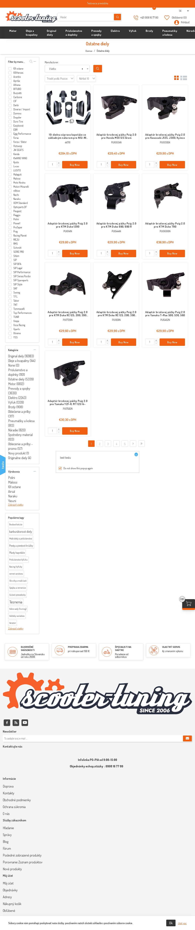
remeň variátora (16, 573)
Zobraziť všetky (15, 504)
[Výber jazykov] (183, 11)
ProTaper (17, 227)
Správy (7, 835)
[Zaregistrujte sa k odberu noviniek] (97, 738)
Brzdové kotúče (15, 524)
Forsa (16, 137)
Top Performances (22, 312)
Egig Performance (22, 133)
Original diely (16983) (21, 356)
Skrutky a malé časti (18, 580)
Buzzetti (17, 93)
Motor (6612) (16, 384)
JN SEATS (18, 150)
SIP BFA (17, 264)
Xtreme (17, 333)
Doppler (17, 117)
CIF (15, 101)
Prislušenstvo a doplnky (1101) (17, 372)
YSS (15, 337)
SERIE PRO (18, 251)
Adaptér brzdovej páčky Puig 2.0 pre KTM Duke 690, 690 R (116, 225)
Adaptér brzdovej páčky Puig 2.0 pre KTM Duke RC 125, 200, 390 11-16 (67, 313)
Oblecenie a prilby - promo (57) (20, 446)
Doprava (8, 786)
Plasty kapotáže (17, 552)
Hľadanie (117, 17)
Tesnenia (15, 602)
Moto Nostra (19, 182)
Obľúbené (9, 911)
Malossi (16, 178)
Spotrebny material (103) (20, 437)
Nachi (16, 194)
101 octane (18, 68)
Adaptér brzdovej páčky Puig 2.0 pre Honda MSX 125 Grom (116, 136)
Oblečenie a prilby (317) (19, 413)
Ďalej (133, 443)
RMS (15, 243)
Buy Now (75, 164)
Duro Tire (18, 121)
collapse (34, 61)
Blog (5, 842)
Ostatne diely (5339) (21, 379)
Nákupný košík (12, 904)
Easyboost (18, 125)
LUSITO (17, 170)
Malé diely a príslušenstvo (20, 538)
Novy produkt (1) (18, 453)
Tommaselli (19, 308)
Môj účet (8, 883)
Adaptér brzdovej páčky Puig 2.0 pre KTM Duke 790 (165, 225)
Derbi (16, 105)
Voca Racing (19, 325)
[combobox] (67, 68)
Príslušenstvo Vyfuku (18, 559)
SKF (15, 288)
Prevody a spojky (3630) (19, 390)
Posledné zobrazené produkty (22, 855)
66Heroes (18, 72)
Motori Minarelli (21, 186)
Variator (12, 623)
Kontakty (8, 793)
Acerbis (17, 76)
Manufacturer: (52, 62)
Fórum (7, 848)
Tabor (16, 300)
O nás (6, 814)
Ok (171, 923)
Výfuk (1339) (16, 402)
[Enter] (52, 164)
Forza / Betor (20, 141)
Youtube (25, 722)
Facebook (7, 722)
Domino (17, 113)
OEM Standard (20, 202)
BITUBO (17, 88)
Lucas (16, 166)
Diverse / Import (21, 109)
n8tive (16, 190)
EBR (15, 129)
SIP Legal (17, 268)
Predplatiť (187, 738)
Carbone (17, 97)
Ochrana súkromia (14, 807)
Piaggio (16, 215)
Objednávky (10, 890)
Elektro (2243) (17, 398)
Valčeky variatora (16, 615)
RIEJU (16, 239)
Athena (16, 84)
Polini (16, 219)
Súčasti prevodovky (17, 594)
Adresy (7, 897)
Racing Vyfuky (15, 566)
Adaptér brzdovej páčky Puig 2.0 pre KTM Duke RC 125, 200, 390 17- (116, 313)
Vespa (16, 321)
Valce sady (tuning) (18, 608)
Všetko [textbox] (52, 68)
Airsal (11, 491)
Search (97, 68)
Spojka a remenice (17, 587)
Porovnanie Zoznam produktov (22, 862)
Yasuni (12, 501)
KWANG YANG (20, 158)
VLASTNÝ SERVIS (171, 646)
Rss (16, 722)
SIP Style (17, 284)
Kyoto (16, 162)
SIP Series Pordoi (22, 276)
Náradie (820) (17, 430)
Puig (15, 231)
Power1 (16, 223)
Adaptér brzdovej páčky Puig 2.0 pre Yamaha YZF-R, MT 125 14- (67, 402)
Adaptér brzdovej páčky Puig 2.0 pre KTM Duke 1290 (67, 225)
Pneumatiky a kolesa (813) (21, 423)
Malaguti (17, 174)
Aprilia (16, 80)
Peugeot (17, 211)
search (31, 61)
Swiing (16, 292)
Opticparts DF (20, 207)
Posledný (141, 443)
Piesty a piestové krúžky (21, 545)
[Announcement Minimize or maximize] (154, 8)
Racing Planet (20, 235)
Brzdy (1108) (15, 407)
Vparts (16, 329)
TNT (15, 304)
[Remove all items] (82, 69)
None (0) (13, 365)
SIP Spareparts (20, 280)
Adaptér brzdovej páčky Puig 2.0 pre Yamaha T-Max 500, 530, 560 (165, 313)
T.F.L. (15, 296)
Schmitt (17, 247)
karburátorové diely (20, 531)
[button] (58, 163)
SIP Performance (21, 272)
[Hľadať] (89, 17)
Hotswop (17, 145)
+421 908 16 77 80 (149, 17)
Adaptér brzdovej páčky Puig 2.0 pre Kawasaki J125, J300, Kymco (165, 136)
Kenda (16, 154)
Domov (89, 50)
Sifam (16, 255)
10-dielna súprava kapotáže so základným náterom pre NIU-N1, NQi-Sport (67, 136)
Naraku (17, 198)
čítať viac (182, 923)
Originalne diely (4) (19, 458)
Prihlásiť (185, 22)
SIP (15, 259)
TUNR (16, 316)
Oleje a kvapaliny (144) (21, 361)
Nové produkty (12, 869)
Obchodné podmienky (17, 800)
